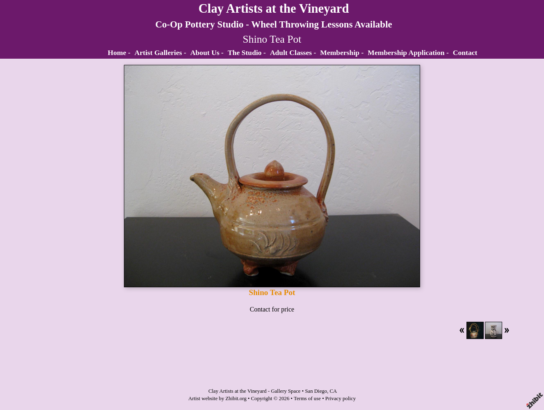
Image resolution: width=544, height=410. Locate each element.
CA (333, 391)
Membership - (341, 52)
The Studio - (247, 52)
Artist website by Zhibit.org (217, 398)
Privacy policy (340, 398)
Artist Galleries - (160, 52)
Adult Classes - (293, 52)
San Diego (316, 391)
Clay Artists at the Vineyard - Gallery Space (254, 391)
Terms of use (307, 398)
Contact (465, 52)
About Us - (207, 52)
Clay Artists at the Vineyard (274, 9)
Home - (119, 52)
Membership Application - (408, 52)
